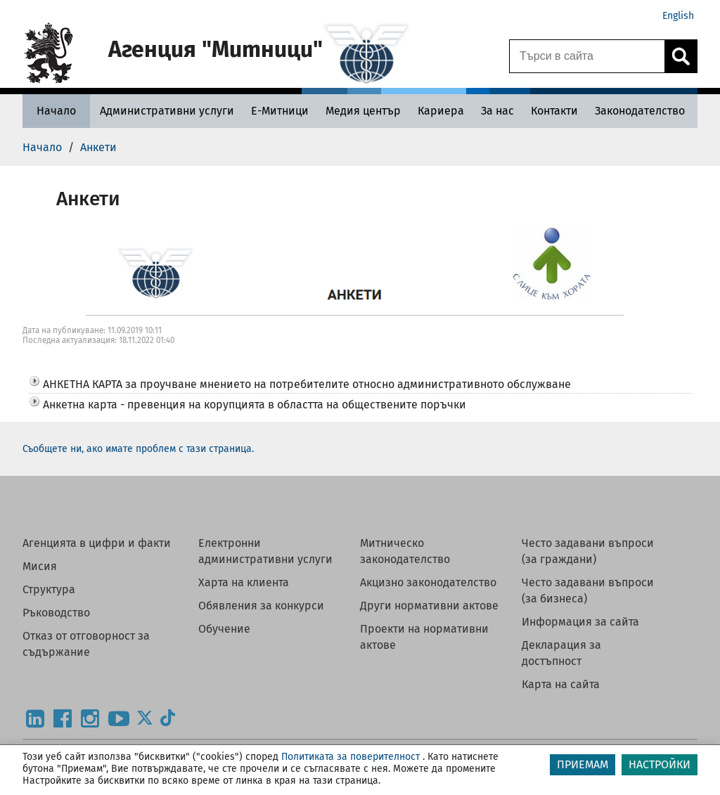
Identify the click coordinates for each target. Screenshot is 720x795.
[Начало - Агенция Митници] (56, 110)
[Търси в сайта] (587, 56)
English (678, 16)
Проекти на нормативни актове (424, 637)
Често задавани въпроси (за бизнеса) (588, 590)
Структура (48, 589)
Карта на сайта (561, 684)
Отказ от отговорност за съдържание (86, 644)
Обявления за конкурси (261, 605)
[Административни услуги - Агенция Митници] (167, 110)
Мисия (39, 566)
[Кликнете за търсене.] (680, 56)
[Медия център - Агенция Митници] (363, 110)
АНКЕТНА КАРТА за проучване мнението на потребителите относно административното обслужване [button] (307, 384)
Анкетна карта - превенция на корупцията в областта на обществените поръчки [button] (254, 404)
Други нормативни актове (429, 605)
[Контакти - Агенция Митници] (554, 110)
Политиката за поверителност (350, 757)
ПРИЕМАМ (582, 764)
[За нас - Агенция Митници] (497, 110)
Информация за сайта (580, 621)
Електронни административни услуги (265, 551)
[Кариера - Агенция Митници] (441, 110)
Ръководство (56, 612)
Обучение (224, 628)
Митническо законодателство (405, 551)
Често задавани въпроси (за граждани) (588, 551)
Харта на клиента (243, 582)
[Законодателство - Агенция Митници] (640, 110)
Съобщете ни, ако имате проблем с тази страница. (138, 449)
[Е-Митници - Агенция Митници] (280, 110)
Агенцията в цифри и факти (96, 543)
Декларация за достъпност (561, 653)
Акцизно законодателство (428, 582)
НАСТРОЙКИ (659, 764)
